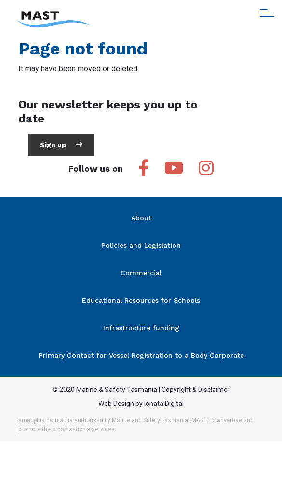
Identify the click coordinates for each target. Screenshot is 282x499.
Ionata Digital (164, 403)
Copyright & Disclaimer (195, 389)
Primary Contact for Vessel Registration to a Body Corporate (141, 355)
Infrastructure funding (141, 328)
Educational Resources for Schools (141, 300)
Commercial (141, 273)
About (141, 218)
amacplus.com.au (42, 420)
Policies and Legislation (141, 245)
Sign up (61, 144)
